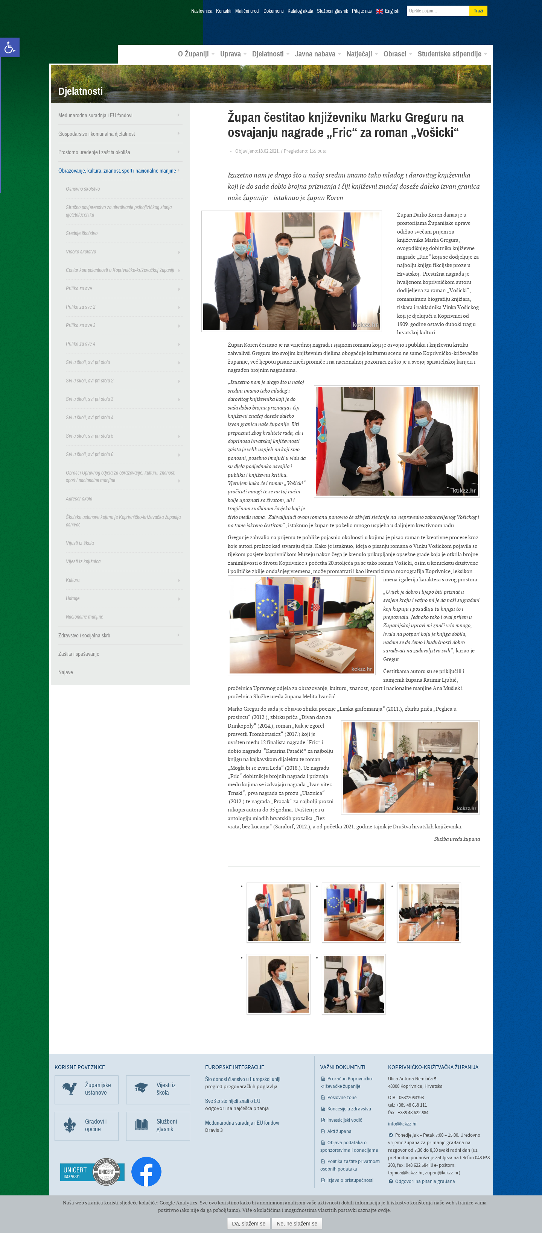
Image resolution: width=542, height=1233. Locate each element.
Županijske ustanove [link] (98, 1087)
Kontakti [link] (223, 11)
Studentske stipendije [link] (452, 53)
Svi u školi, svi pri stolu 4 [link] (89, 416)
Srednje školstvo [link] (81, 232)
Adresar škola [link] (79, 497)
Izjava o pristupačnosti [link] (350, 1179)
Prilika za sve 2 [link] (80, 306)
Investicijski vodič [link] (344, 1119)
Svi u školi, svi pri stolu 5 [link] (89, 435)
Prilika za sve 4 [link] (80, 343)
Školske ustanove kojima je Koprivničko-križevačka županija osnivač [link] (123, 520)
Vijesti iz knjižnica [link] (83, 560)
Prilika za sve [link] (79, 287)
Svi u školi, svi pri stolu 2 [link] (89, 379)
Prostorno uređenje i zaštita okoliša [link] (94, 151)
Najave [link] (65, 671)
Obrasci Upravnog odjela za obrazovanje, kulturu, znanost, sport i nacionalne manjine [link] (120, 475)
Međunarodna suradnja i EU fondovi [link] (95, 114)
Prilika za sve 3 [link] (80, 324)
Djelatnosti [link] (270, 53)
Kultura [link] (72, 579)
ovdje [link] (384, 1210)
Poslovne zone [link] (341, 1096)
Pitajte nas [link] (362, 11)
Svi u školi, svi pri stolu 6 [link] (89, 453)
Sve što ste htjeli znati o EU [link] (232, 1100)
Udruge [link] (72, 597)
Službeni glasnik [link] (332, 11)
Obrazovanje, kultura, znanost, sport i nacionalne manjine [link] (117, 169)
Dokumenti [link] (273, 11)
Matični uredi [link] (247, 11)
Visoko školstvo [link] (81, 250)
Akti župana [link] (339, 1130)
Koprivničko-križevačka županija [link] (91, 23)
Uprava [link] (233, 53)
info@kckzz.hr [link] (402, 1123)
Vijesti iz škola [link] (80, 542)
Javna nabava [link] (318, 53)
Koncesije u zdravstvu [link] (349, 1108)
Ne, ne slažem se (297, 1224)
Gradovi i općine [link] (96, 1124)
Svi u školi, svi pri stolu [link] (88, 361)
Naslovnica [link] (201, 11)
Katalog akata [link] (300, 11)
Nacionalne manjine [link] (84, 616)
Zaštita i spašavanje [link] (78, 653)
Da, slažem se (249, 1224)
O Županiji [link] (196, 53)
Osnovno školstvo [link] (83, 188)
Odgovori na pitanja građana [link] (425, 1180)
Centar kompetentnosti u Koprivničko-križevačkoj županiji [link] (120, 269)
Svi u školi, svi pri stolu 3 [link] (89, 398)
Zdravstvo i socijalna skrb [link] (84, 634)
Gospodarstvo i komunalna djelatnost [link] (96, 132)
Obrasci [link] (398, 53)
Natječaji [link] (362, 53)
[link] (10, 47)
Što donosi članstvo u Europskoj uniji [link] (242, 1078)
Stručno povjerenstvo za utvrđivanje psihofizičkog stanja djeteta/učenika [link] (119, 210)
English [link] (392, 11)
